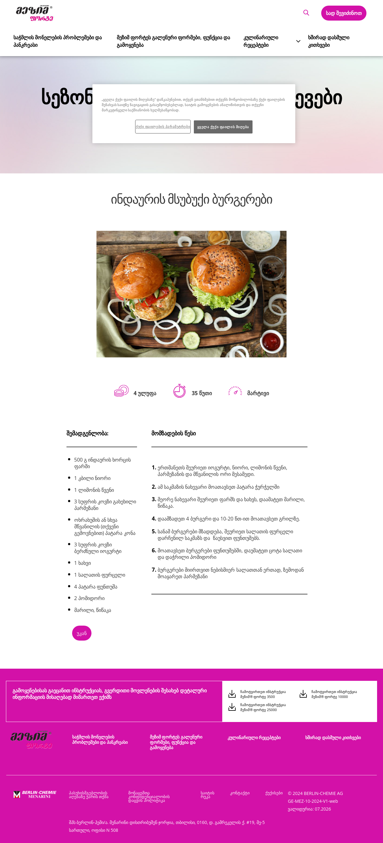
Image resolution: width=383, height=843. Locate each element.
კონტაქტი (243, 790)
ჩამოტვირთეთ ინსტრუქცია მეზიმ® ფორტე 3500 (263, 694)
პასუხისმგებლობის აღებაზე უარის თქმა (89, 791)
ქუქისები (274, 790)
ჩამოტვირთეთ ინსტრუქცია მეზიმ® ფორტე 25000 (263, 705)
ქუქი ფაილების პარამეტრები (163, 126)
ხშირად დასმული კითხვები (326, 40)
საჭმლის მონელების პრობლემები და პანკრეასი (52, 40)
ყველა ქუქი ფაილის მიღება (223, 126)
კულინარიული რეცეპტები (258, 40)
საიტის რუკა (212, 791)
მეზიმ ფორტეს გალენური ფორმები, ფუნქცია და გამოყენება (166, 40)
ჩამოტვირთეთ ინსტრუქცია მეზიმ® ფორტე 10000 (334, 694)
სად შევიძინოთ (343, 13)
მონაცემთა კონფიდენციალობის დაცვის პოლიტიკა (158, 793)
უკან (82, 633)
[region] (193, 113)
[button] (305, 13)
